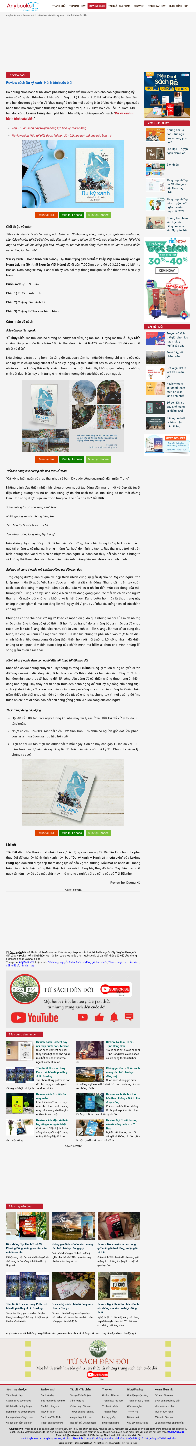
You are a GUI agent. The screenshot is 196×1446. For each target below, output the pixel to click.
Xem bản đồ (134, 1435)
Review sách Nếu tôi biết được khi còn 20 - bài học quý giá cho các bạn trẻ (61, 135)
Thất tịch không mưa (52, 1422)
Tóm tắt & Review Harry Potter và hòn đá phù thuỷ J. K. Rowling (52, 1072)
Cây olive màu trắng (137, 1422)
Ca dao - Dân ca (110, 1395)
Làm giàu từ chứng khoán (19, 1417)
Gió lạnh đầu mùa (164, 1395)
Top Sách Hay (77, 6)
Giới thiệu (173, 164)
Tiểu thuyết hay (14, 1395)
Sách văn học (48, 1395)
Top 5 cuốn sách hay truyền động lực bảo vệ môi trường (49, 128)
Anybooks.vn (13, 15)
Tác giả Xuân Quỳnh (80, 1395)
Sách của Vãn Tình (50, 1417)
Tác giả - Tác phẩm (119, 6)
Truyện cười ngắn (164, 1411)
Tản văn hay (27, 965)
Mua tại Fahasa (72, 215)
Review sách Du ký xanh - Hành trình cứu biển (63, 15)
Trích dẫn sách (110, 1406)
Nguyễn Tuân (67, 962)
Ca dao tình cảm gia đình (19, 1422)
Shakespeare (89, 1422)
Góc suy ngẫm (134, 1406)
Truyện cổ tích (109, 1411)
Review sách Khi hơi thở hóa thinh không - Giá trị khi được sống (123, 1098)
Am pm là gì (76, 1417)
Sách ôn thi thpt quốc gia (19, 1406)
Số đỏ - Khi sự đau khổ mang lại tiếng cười (176, 406)
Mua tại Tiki (46, 215)
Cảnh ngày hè (77, 1400)
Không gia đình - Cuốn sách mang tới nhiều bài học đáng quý (123, 1072)
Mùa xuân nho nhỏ (164, 1406)
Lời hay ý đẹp (109, 1417)
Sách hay (53, 962)
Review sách (97, 6)
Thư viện (139, 6)
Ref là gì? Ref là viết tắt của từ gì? (176, 372)
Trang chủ (58, 6)
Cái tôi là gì (12, 965)
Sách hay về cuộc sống (18, 1400)
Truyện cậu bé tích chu (82, 1411)
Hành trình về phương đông (20, 1411)
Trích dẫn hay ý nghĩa (138, 1400)
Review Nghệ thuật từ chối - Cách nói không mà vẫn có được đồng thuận (118, 1308)
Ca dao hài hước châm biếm (169, 1422)
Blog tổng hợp (178, 6)
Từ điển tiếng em (50, 1406)
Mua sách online (110, 1422)
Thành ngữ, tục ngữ (112, 1400)
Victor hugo (76, 1406)
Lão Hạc (87, 1417)
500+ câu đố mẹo (164, 1417)
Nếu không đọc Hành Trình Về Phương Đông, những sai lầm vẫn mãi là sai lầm (26, 1248)
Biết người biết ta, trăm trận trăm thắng (176, 422)
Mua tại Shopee (98, 215)
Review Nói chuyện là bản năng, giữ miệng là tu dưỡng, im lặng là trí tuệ (117, 1248)
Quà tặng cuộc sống (137, 1395)
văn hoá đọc (135, 1428)
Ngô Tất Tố (75, 1422)
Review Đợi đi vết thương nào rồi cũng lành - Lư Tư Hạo (121, 1124)
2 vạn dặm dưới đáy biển (167, 1400)
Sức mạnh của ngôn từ (53, 1400)
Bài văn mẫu (133, 1417)
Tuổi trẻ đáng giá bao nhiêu (91, 962)
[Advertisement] (98, 45)
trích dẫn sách (131, 962)
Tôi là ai (87, 1406)
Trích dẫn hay (156, 6)
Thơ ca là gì (115, 962)
